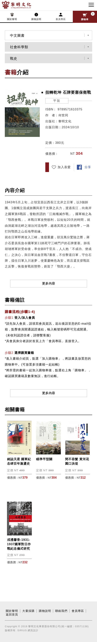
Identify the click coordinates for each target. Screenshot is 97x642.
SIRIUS (22, 630)
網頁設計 (33, 630)
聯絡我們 (61, 610)
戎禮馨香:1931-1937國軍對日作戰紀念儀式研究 (19, 544)
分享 (88, 167)
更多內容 (48, 283)
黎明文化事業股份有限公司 (22, 5)
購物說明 (36, 19)
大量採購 (28, 610)
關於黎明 (12, 19)
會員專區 (61, 19)
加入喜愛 (64, 167)
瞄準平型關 (44, 459)
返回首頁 (12, 614)
